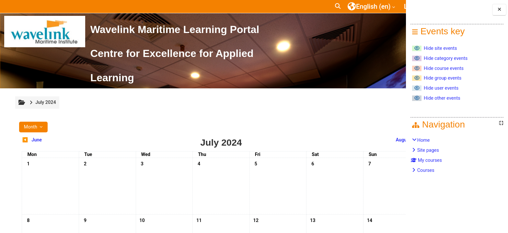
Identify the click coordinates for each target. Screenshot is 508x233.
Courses (425, 170)
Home (423, 140)
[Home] (44, 31)
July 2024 (45, 102)
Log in (383, 6)
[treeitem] (457, 155)
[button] (308, 6)
